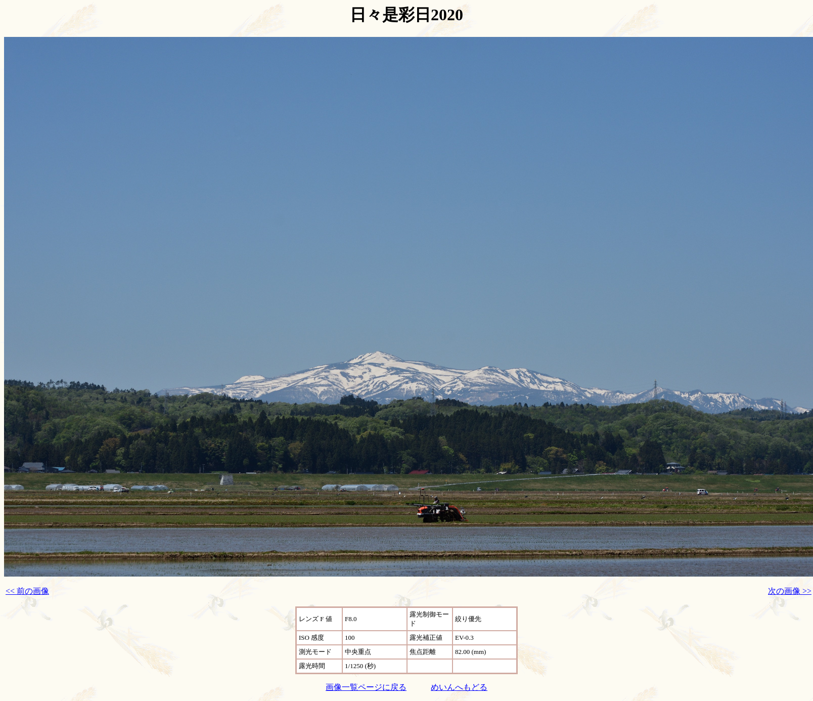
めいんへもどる (459, 687)
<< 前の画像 (27, 591)
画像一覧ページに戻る (366, 687)
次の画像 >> (789, 591)
